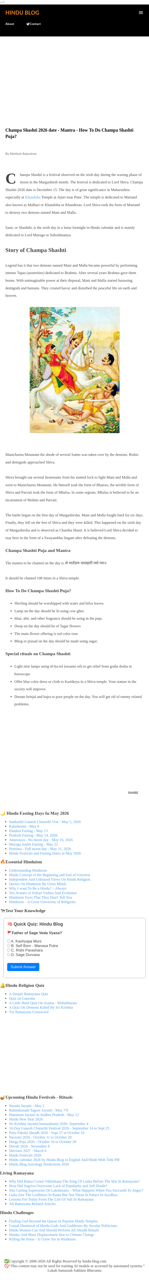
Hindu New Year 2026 (26, 1119)
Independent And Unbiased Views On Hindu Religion (49, 879)
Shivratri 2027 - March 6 (28, 1151)
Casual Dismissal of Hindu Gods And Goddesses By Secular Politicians (63, 1226)
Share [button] (133, 792)
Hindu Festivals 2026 (25, 1155)
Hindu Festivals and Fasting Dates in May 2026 (45, 853)
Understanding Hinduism (28, 870)
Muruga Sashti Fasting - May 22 (33, 844)
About (9, 24)
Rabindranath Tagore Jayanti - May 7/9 (38, 1110)
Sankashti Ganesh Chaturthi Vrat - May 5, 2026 (45, 822)
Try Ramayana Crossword (29, 1012)
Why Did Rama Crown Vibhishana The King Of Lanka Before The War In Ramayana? (74, 1181)
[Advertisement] (74, 72)
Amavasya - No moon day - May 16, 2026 (41, 840)
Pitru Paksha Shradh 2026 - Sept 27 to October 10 (46, 1133)
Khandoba (33, 197)
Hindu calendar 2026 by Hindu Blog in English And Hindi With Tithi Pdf (64, 1160)
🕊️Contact (33, 24)
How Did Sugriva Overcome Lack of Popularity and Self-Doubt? (58, 1186)
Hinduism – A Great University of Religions (42, 902)
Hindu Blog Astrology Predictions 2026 (39, 1164)
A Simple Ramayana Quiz (28, 994)
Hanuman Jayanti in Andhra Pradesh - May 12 (44, 1115)
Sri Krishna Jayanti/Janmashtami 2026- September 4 (48, 1124)
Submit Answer (23, 967)
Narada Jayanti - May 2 (26, 1106)
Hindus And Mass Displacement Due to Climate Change (51, 1235)
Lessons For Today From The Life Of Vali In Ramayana (51, 1199)
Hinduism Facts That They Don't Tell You (40, 897)
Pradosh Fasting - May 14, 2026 (33, 835)
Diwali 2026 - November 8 (29, 1146)
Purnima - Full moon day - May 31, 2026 (40, 849)
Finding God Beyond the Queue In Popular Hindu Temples (53, 1221)
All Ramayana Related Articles (32, 1204)
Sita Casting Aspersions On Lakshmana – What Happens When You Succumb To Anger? (76, 1190)
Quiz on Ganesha (22, 998)
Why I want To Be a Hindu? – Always (38, 888)
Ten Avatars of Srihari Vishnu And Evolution (43, 893)
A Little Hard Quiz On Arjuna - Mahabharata (43, 1003)
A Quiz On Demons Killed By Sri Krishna (41, 1007)
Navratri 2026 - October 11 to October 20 (40, 1137)
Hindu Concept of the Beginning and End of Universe (49, 875)
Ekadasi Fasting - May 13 (28, 831)
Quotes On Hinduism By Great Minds (37, 884)
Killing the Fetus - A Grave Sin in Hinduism (42, 1239)
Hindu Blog (22, 12)
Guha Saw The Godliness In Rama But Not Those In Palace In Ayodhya (63, 1195)
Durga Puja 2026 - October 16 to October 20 (42, 1142)
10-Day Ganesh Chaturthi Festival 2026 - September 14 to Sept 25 (59, 1128)
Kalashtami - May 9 (24, 826)
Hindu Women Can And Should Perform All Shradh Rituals (54, 1230)
